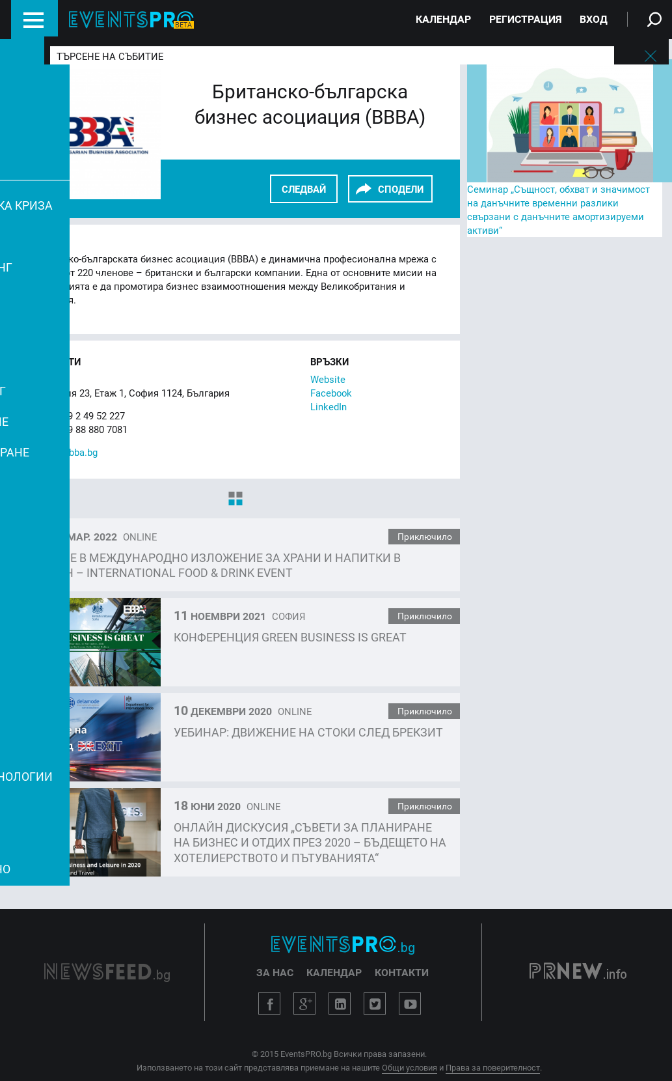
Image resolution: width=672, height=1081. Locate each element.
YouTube (410, 1003)
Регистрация (525, 19)
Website (327, 379)
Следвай (304, 188)
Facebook (331, 392)
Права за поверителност (493, 1067)
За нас (274, 972)
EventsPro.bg (342, 945)
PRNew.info (578, 972)
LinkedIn (328, 406)
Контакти (402, 972)
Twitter (375, 1003)
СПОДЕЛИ (400, 188)
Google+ (304, 1003)
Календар (443, 19)
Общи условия (409, 1067)
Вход (594, 19)
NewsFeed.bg (107, 972)
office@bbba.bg (64, 451)
